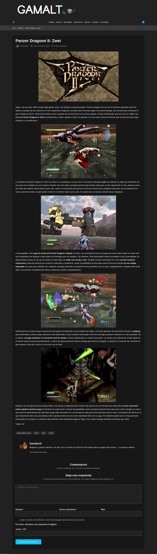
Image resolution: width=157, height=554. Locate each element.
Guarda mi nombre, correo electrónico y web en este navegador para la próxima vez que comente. (52, 520)
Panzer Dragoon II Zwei (24, 433)
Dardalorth (36, 443)
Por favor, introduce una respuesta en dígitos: (36, 524)
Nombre (20, 509)
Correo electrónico (68, 509)
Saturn (36, 433)
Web (103, 509)
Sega (43, 433)
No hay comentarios (58, 46)
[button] (38, 452)
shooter (51, 433)
